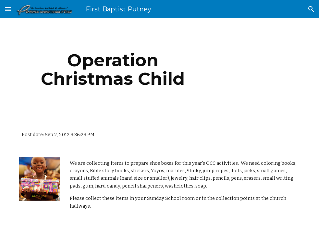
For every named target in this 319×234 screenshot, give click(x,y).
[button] (8, 9)
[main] (112, 69)
